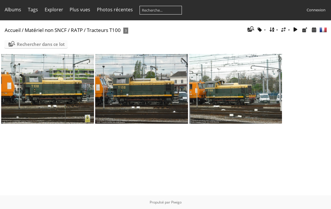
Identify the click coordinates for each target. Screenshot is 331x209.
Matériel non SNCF (46, 30)
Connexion (316, 9)
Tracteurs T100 (104, 30)
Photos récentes (115, 9)
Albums (13, 9)
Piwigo (176, 202)
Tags (33, 9)
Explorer (54, 9)
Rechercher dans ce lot (41, 44)
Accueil (13, 30)
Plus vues (80, 9)
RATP (77, 30)
